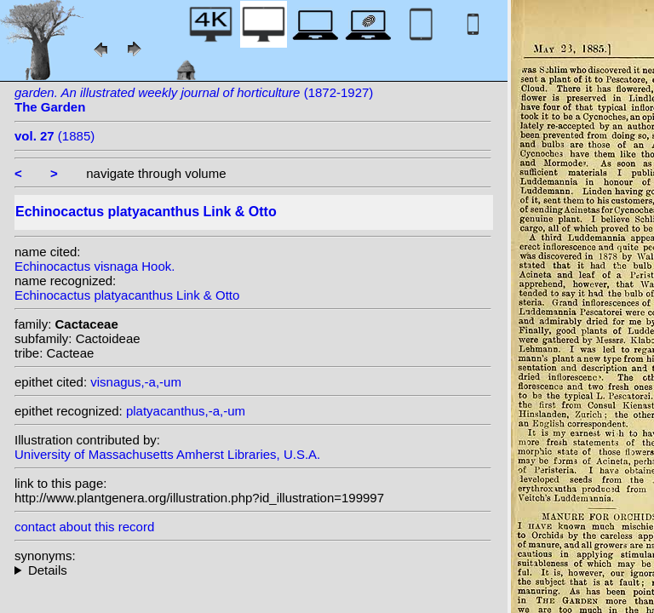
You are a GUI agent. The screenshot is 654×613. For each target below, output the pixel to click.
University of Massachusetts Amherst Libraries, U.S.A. (167, 454)
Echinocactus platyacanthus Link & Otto (126, 295)
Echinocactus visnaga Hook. (94, 266)
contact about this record (84, 526)
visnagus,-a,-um (135, 382)
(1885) (54, 136)
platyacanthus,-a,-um (185, 411)
